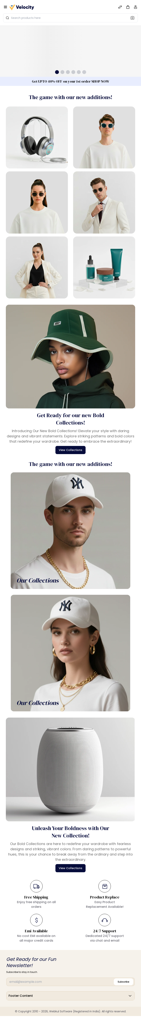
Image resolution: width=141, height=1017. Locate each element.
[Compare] (120, 7)
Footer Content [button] (70, 995)
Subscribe (123, 981)
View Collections (70, 450)
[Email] (70, 982)
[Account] (135, 8)
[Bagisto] (21, 7)
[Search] (133, 18)
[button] (127, 6)
